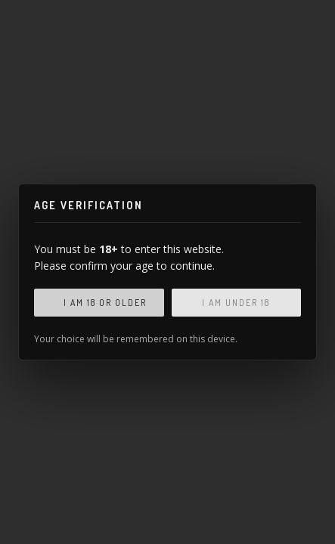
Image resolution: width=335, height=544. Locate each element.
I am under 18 (236, 302)
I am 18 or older (105, 302)
